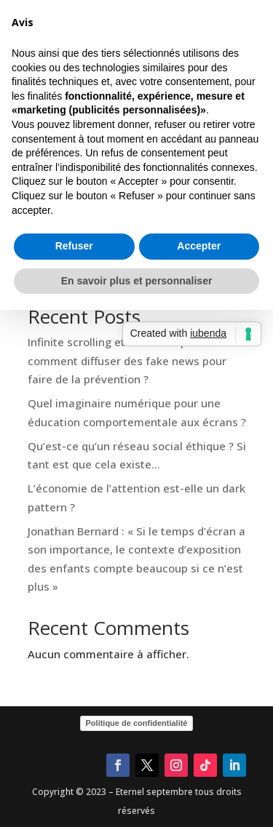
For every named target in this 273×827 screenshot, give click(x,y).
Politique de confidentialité (137, 723)
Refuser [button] (74, 504)
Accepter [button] (199, 504)
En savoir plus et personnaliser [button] (137, 539)
